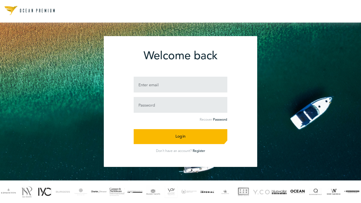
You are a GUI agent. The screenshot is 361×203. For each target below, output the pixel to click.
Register (199, 151)
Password (220, 120)
